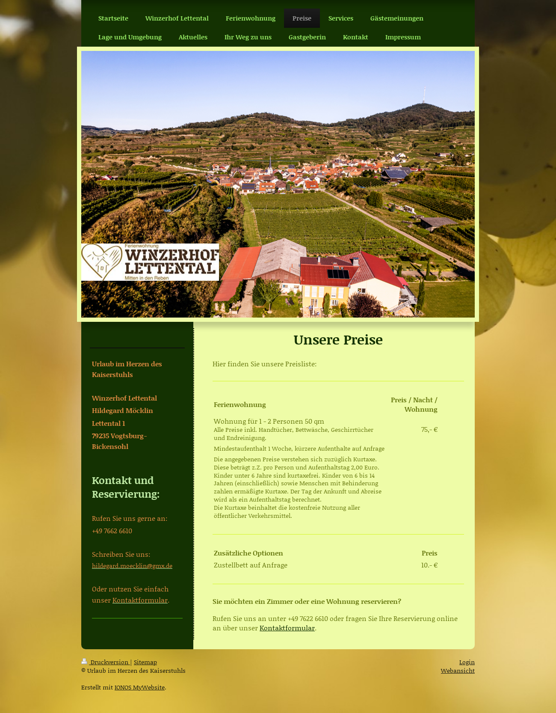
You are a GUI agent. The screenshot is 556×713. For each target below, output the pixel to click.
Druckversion (105, 661)
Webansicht (458, 670)
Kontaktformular (287, 628)
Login (467, 661)
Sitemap (145, 661)
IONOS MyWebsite (140, 687)
